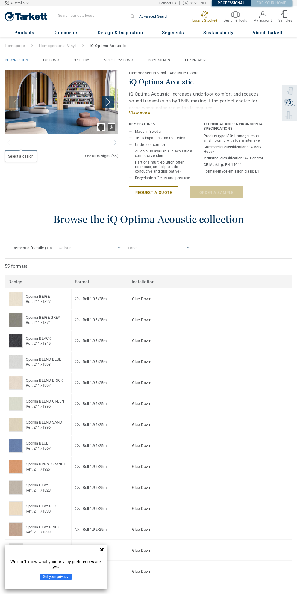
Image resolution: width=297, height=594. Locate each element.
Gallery (81, 60)
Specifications (118, 60)
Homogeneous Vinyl (57, 45)
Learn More (196, 60)
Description (16, 60)
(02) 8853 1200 (194, 3)
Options (51, 60)
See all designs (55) (101, 156)
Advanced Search (154, 16)
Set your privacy (55, 577)
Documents (159, 60)
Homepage (15, 45)
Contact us (167, 3)
